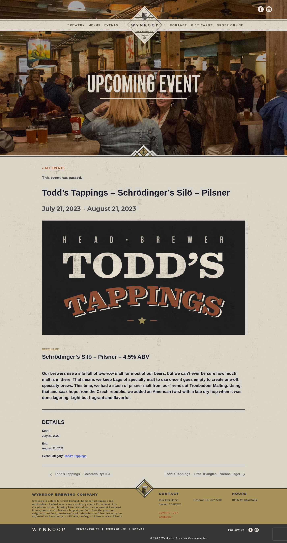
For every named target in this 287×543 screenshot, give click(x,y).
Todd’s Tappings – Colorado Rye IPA (82, 474)
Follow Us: (236, 530)
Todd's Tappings (75, 456)
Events (111, 25)
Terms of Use (116, 529)
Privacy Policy (87, 529)
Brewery (76, 25)
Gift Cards (202, 25)
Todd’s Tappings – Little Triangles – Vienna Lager (203, 474)
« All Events (53, 168)
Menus (94, 25)
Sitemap (138, 529)
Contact (178, 25)
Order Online (230, 25)
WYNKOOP (49, 529)
